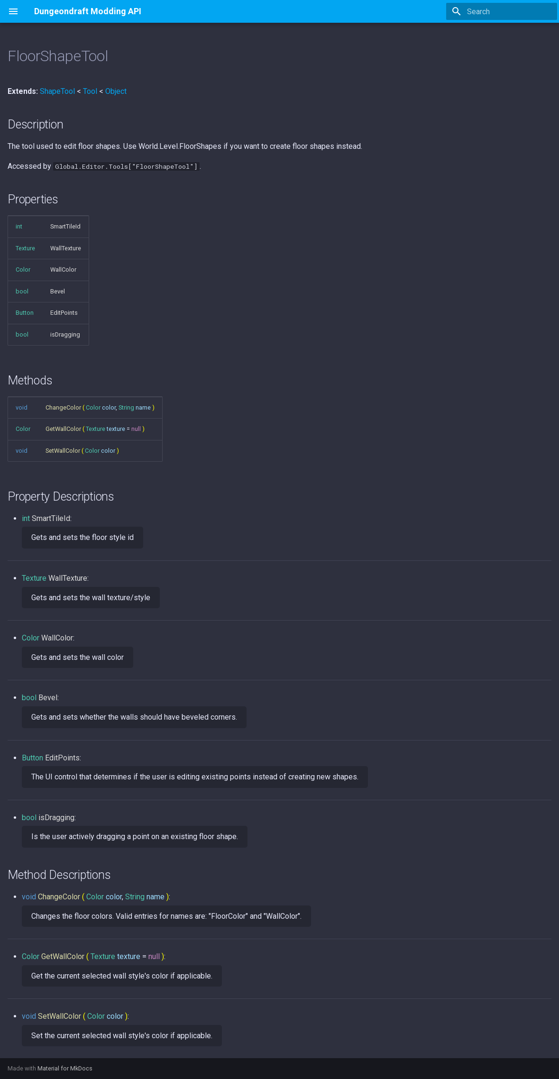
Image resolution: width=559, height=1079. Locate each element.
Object (116, 91)
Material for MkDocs (64, 1068)
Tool (90, 91)
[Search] (501, 11)
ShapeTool (57, 91)
